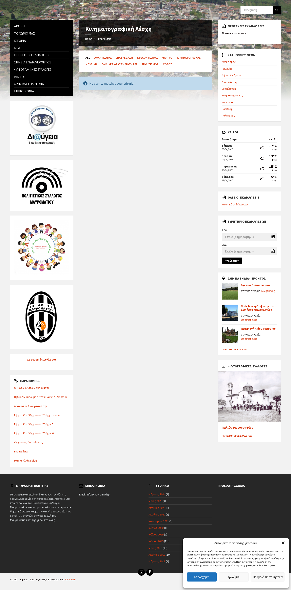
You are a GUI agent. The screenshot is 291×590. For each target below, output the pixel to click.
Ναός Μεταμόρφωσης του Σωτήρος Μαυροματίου (258, 307)
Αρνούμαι (234, 577)
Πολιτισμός (150, 64)
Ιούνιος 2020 (156, 528)
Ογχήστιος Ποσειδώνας (28, 442)
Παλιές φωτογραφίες (237, 427)
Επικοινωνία (24, 91)
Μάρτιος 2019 (157, 561)
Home (88, 39)
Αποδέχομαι (202, 577)
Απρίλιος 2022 (157, 514)
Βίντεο (19, 77)
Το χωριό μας (24, 33)
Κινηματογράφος (189, 57)
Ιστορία (20, 41)
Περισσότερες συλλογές (237, 435)
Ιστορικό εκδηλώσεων (235, 204)
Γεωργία (227, 68)
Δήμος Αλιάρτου (231, 75)
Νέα (17, 48)
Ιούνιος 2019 (156, 541)
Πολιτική (227, 109)
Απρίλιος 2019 (157, 554)
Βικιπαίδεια (21, 451)
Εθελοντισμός (147, 57)
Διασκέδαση (124, 57)
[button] (283, 543)
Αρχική (19, 26)
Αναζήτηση (232, 260)
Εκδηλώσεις (104, 39)
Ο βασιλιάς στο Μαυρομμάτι (31, 388)
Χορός (167, 64)
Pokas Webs (70, 579)
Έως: (224, 244)
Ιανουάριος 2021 (159, 521)
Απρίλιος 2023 (157, 508)
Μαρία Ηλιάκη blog (25, 460)
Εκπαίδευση (229, 88)
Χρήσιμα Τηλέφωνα (29, 84)
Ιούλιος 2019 (156, 534)
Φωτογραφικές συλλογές (33, 69)
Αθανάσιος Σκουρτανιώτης (30, 406)
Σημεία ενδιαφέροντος (32, 62)
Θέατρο (167, 57)
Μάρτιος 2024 (157, 494)
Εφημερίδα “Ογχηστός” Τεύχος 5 (34, 424)
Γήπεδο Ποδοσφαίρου (256, 285)
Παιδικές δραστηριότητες (119, 64)
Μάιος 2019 (155, 548)
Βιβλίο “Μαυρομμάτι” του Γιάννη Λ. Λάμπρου (40, 397)
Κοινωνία (227, 102)
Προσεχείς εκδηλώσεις (31, 55)
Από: (225, 230)
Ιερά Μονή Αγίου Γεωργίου (258, 328)
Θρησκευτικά (249, 320)
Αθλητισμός (103, 57)
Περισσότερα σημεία (234, 349)
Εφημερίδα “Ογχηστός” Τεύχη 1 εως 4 (36, 415)
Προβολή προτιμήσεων (268, 577)
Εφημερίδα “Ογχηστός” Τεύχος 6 (34, 433)
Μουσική (91, 64)
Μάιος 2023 (155, 501)
